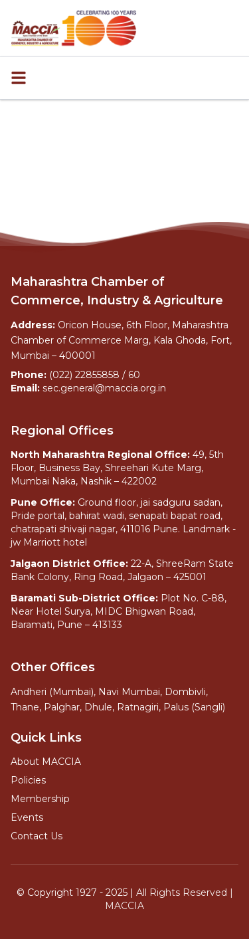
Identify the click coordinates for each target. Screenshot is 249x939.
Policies (28, 780)
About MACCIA (46, 762)
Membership (40, 799)
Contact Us (36, 836)
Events (27, 817)
